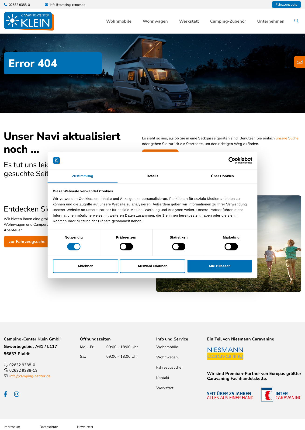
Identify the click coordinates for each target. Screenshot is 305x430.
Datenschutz (49, 427)
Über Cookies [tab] (222, 176)
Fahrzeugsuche (286, 4)
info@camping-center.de (67, 5)
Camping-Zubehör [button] (228, 21)
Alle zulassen (219, 266)
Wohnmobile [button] (119, 21)
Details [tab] (152, 176)
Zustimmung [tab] (82, 176)
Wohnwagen (167, 357)
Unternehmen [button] (270, 21)
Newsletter (85, 427)
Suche (299, 21)
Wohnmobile (167, 347)
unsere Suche (287, 138)
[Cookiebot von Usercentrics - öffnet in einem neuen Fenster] (231, 160)
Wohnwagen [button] (155, 21)
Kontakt (162, 377)
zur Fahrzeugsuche (27, 241)
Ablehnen (85, 266)
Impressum (12, 427)
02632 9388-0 (22, 365)
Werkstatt (189, 21)
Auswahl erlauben (152, 266)
